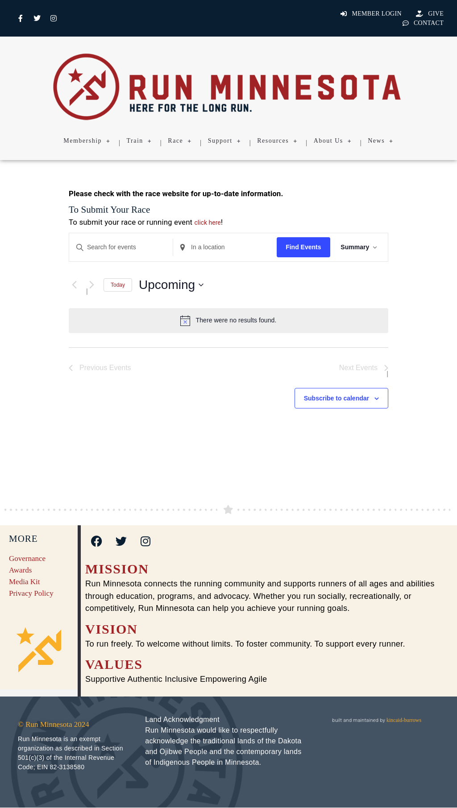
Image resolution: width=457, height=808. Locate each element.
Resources (277, 140)
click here (208, 222)
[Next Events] (91, 285)
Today (118, 285)
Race (179, 140)
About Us (333, 140)
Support (224, 140)
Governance (27, 558)
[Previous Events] (74, 285)
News (380, 140)
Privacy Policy (31, 593)
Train (139, 140)
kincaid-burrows (403, 720)
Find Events (303, 247)
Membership (86, 140)
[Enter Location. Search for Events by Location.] (225, 247)
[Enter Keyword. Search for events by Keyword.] (121, 247)
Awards (20, 570)
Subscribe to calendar (336, 398)
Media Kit (24, 581)
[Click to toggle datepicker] (171, 285)
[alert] (228, 320)
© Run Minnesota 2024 (53, 724)
